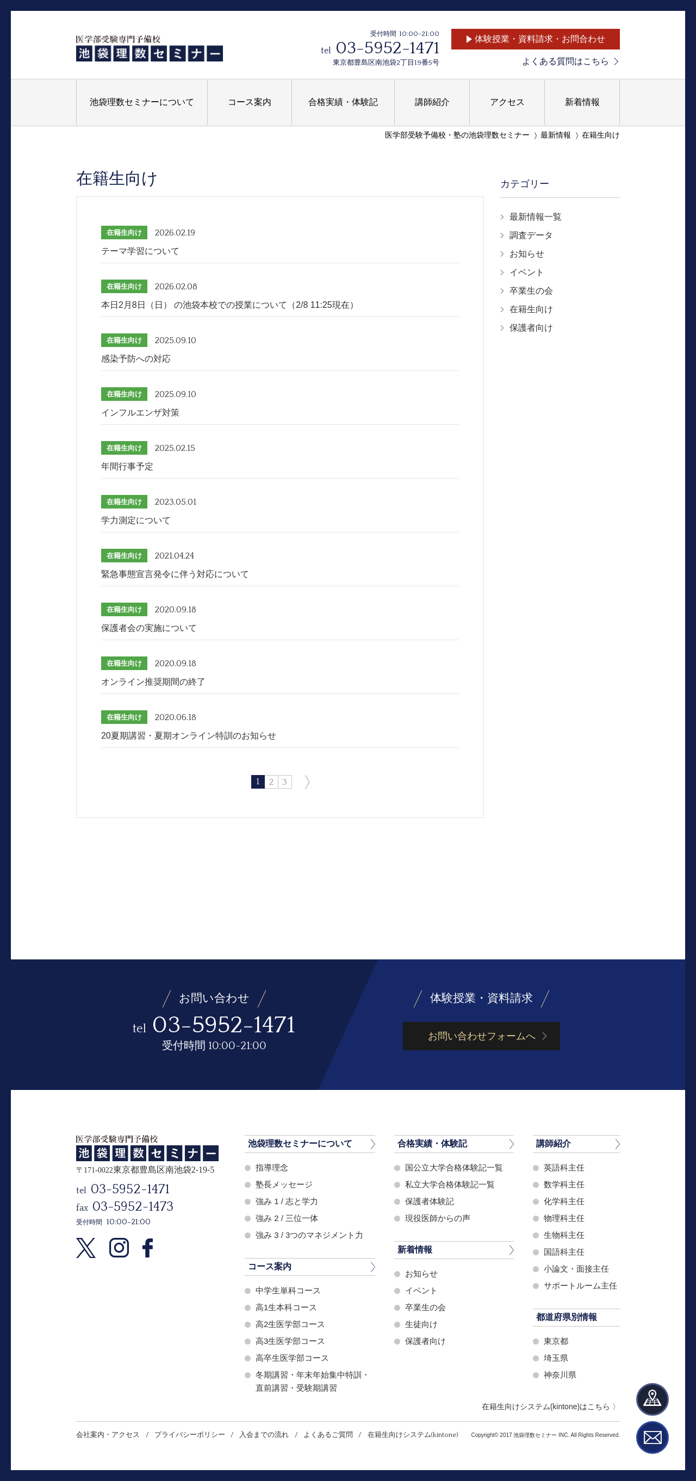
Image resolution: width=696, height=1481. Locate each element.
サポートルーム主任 (580, 1285)
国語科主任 (564, 1251)
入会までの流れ (263, 1435)
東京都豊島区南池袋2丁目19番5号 (386, 62)
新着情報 (414, 1249)
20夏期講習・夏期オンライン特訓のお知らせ (188, 735)
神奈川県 (560, 1374)
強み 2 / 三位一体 (287, 1218)
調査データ (531, 235)
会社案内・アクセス (108, 1435)
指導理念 (272, 1167)
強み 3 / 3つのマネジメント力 (309, 1235)
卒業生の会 (531, 290)
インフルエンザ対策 (140, 412)
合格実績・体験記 (432, 1143)
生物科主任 (564, 1235)
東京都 (556, 1341)
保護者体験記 (429, 1201)
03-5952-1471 (387, 48)
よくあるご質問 (327, 1435)
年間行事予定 (127, 466)
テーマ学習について (140, 251)
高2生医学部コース (290, 1324)
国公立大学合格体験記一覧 (454, 1167)
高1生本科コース (286, 1307)
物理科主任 (564, 1218)
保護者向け (531, 327)
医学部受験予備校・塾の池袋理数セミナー (457, 135)
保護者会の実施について (149, 628)
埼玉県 (556, 1357)
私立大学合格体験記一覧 (450, 1184)
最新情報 (555, 135)
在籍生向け (601, 135)
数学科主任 (564, 1184)
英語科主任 (564, 1167)
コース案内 (269, 1266)
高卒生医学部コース (292, 1357)
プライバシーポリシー (189, 1435)
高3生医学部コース (290, 1341)
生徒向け (421, 1324)
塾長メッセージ (284, 1184)
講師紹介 (553, 1143)
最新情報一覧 (535, 216)
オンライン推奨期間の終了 (153, 681)
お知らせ (526, 253)
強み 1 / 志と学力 (287, 1201)
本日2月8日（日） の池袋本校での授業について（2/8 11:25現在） (229, 304)
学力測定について (136, 520)
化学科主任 (564, 1201)
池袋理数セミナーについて (300, 1143)
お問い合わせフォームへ (482, 1036)
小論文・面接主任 (576, 1268)
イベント (526, 272)
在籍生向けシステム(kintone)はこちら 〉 (551, 1406)
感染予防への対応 (136, 358)
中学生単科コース (288, 1290)
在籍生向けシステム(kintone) (411, 1435)
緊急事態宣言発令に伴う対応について (175, 574)
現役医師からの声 (437, 1218)
